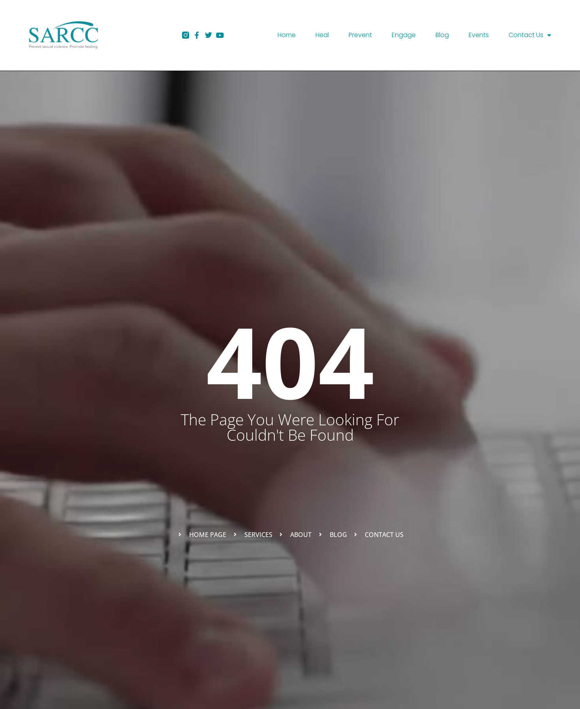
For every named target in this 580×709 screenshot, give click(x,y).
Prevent (360, 34)
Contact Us (530, 35)
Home (287, 34)
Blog (442, 34)
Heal (322, 34)
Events (479, 34)
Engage (404, 34)
